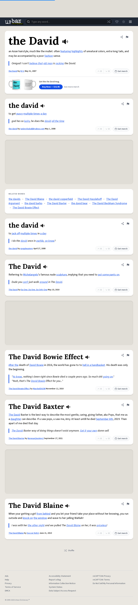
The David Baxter (57, 203)
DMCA (7, 590)
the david (13, 128)
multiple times (31, 114)
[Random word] (108, 22)
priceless (102, 525)
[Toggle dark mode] (123, 21)
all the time (58, 121)
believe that (36, 63)
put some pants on (108, 275)
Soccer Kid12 (33, 533)
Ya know (17, 377)
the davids (14, 199)
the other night (36, 525)
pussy (19, 114)
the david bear (79, 203)
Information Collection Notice (62, 583)
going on (108, 377)
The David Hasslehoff (89, 199)
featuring (65, 51)
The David (13, 289)
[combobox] (68, 22)
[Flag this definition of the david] (127, 103)
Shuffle (69, 550)
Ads (6, 576)
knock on (28, 518)
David (59, 282)
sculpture (61, 275)
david (48, 121)
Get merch (121, 71)
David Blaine (73, 525)
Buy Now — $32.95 (51, 86)
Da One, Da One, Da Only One (34, 289)
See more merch (71, 86)
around (44, 282)
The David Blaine (34, 199)
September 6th (104, 419)
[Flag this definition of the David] (127, 37)
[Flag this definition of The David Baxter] (127, 404)
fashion (48, 56)
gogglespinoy (26, 248)
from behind (43, 514)
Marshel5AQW (39, 388)
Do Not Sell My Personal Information (109, 583)
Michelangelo (30, 275)
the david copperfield (61, 199)
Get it (83, 431)
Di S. (22, 71)
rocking (59, 63)
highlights (77, 51)
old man (48, 63)
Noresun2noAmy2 (36, 438)
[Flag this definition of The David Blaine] (127, 503)
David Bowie (36, 365)
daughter (16, 419)
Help (7, 579)
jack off (16, 233)
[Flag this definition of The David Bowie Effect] (127, 355)
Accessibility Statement (60, 576)
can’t (25, 282)
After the (13, 365)
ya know (49, 241)
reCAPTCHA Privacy (102, 576)
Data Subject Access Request (62, 590)
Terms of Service (13, 587)
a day (43, 114)
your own (92, 431)
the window (40, 518)
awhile (40, 241)
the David (13, 71)
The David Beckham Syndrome (109, 203)
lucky (27, 121)
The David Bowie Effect (26, 208)
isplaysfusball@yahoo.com (32, 128)
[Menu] (130, 21)
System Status (55, 587)
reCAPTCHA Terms (101, 579)
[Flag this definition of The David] (127, 264)
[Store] (117, 21)
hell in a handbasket (94, 365)
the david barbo (33, 203)
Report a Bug (55, 579)
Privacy (8, 583)
